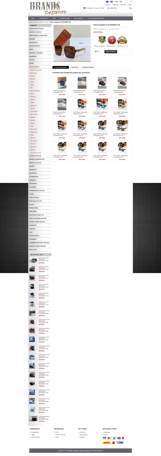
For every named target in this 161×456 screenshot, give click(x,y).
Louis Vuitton (34, 111)
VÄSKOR (32, 60)
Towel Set (32, 229)
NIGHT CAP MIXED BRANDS (37, 218)
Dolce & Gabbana (35, 91)
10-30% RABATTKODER (36, 28)
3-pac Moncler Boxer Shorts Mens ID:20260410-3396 (44, 382)
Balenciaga (33, 73)
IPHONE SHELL (34, 208)
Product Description (61, 67)
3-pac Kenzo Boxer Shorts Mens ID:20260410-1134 (44, 303)
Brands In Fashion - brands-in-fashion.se (79, 450)
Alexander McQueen (36, 70)
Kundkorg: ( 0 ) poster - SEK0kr (95, 8)
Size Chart (120, 46)
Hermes (32, 99)
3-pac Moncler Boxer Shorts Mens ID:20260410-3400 (44, 418)
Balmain (32, 76)
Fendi (32, 93)
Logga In (107, 4)
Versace (32, 149)
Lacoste (32, 108)
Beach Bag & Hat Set (35, 201)
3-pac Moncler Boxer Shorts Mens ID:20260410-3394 (44, 365)
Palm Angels (33, 129)
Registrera (115, 4)
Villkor (33, 434)
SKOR (31, 49)
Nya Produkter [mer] (36, 254)
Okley (32, 126)
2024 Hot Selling (34, 197)
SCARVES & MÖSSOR (36, 53)
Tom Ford (33, 144)
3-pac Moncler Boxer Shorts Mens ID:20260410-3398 (44, 400)
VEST (31, 232)
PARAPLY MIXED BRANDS (37, 222)
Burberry (32, 79)
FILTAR (31, 194)
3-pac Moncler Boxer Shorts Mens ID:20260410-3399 (44, 409)
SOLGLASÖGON (38, 22)
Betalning (107, 432)
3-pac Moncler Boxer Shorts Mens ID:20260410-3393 (44, 356)
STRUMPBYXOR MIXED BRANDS (39, 242)
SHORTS (32, 166)
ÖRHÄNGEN (33, 183)
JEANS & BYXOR (34, 46)
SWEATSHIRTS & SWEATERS (38, 35)
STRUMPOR (33, 239)
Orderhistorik (83, 434)
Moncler (32, 123)
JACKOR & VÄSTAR (35, 32)
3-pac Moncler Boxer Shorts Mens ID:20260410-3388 (44, 312)
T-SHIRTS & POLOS (35, 156)
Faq (126, 46)
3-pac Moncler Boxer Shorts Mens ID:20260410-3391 (44, 338)
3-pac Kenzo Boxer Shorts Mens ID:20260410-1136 (44, 286)
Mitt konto (123, 4)
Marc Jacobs (34, 114)
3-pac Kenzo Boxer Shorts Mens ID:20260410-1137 (44, 277)
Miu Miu (32, 120)
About (57, 437)
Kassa (130, 4)
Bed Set (31, 204)
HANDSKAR (33, 56)
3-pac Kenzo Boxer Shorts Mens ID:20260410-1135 (44, 294)
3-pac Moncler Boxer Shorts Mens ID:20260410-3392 (44, 347)
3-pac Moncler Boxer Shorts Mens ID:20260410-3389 (44, 321)
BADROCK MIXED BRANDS (37, 246)
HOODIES (32, 39)
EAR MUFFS (33, 173)
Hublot (32, 102)
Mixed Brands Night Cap (36, 215)
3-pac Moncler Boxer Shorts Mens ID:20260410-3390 (44, 330)
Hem (33, 18)
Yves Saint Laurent (35, 152)
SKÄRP (31, 63)
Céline (46, 22)
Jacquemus (33, 105)
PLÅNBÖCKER (33, 176)
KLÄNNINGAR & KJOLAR (37, 190)
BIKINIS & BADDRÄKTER (37, 159)
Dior (31, 88)
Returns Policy (111, 46)
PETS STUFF (33, 249)
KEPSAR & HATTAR (35, 163)
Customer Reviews (88, 67)
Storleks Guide (35, 437)
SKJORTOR (32, 225)
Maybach (33, 117)
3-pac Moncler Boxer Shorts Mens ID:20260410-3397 (44, 391)
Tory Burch (33, 147)
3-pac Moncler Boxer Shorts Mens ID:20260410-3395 (44, 374)
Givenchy (33, 96)
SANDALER (32, 169)
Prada (32, 135)
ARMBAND (32, 180)
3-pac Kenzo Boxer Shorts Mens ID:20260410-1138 (44, 268)
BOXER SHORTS (34, 236)
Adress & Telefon (60, 434)
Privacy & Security (99, 46)
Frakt (105, 434)
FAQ (57, 432)
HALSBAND (32, 187)
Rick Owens (33, 141)
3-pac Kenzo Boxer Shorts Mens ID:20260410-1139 (44, 259)
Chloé (32, 85)
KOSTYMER (32, 211)
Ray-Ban (32, 138)
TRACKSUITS (33, 42)
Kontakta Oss (35, 432)
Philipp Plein (33, 132)
